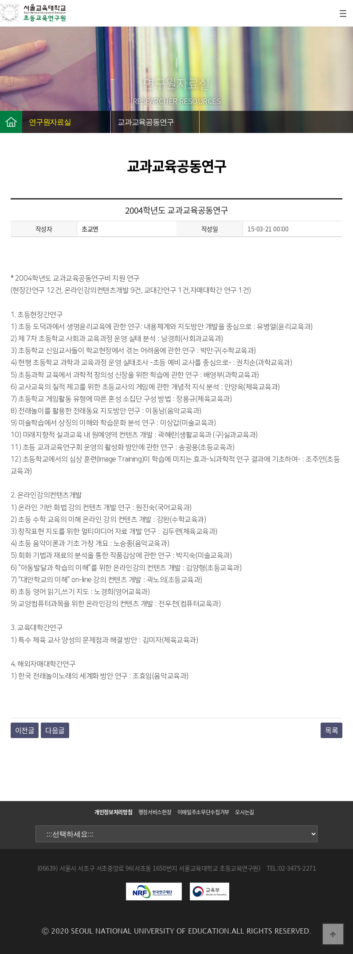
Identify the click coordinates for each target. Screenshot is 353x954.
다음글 (55, 730)
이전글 (25, 730)
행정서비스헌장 (154, 812)
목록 (331, 730)
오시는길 (244, 812)
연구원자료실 (50, 122)
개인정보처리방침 (113, 812)
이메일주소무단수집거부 (203, 812)
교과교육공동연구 (145, 122)
